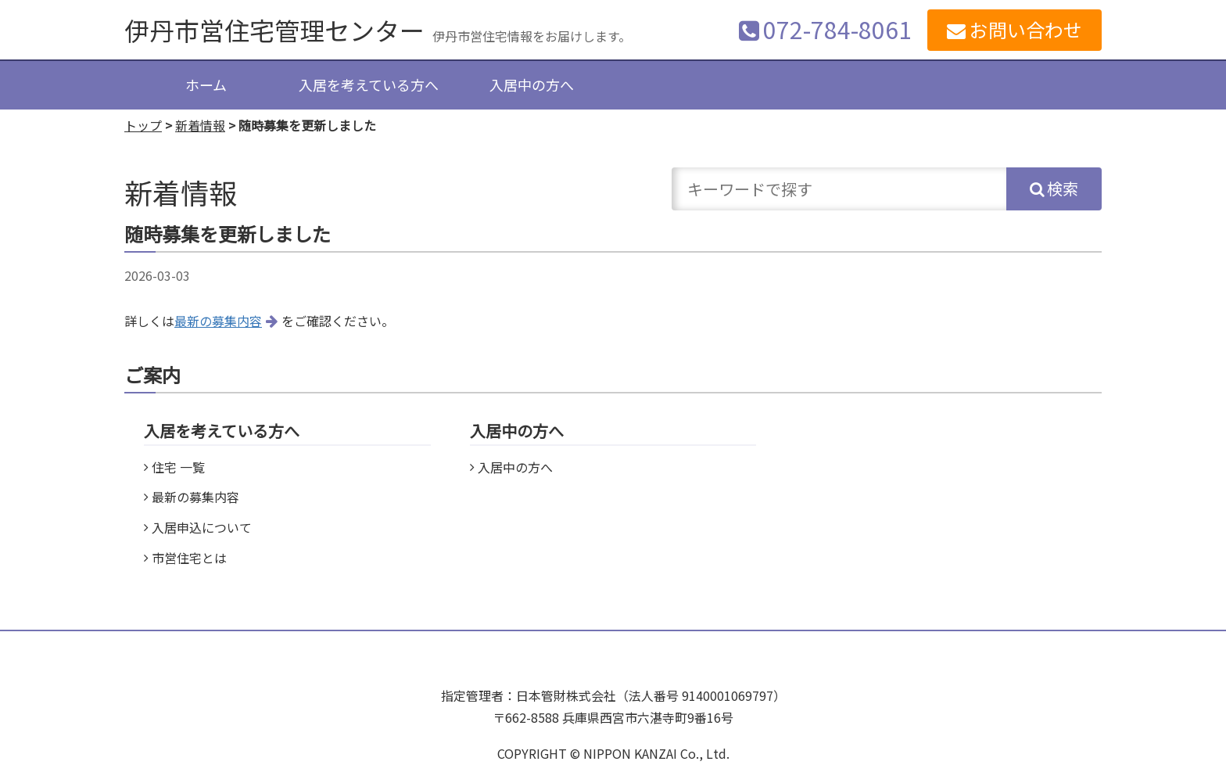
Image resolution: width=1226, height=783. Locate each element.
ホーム (206, 84)
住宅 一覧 (178, 467)
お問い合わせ (1026, 29)
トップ (143, 125)
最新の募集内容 (218, 320)
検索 (1062, 188)
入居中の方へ (531, 84)
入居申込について (202, 527)
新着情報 (200, 125)
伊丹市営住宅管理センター (274, 30)
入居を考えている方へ (369, 84)
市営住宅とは (189, 557)
